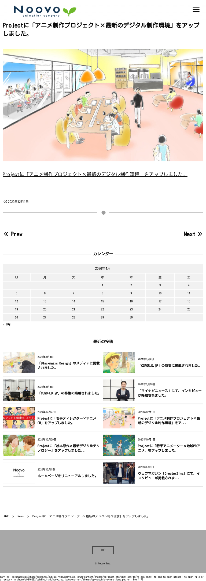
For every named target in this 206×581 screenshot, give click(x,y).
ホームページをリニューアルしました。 (68, 476)
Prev (12, 234)
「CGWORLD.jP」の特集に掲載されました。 (170, 365)
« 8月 (7, 324)
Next (193, 234)
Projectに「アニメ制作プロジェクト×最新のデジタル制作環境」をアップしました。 (95, 174)
